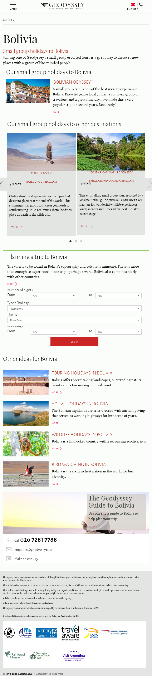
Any (54, 295)
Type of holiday (18, 302)
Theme (12, 314)
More (10, 283)
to (90, 294)
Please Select (74, 308)
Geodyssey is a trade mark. (33, 673)
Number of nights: (20, 290)
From (11, 294)
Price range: (15, 326)
